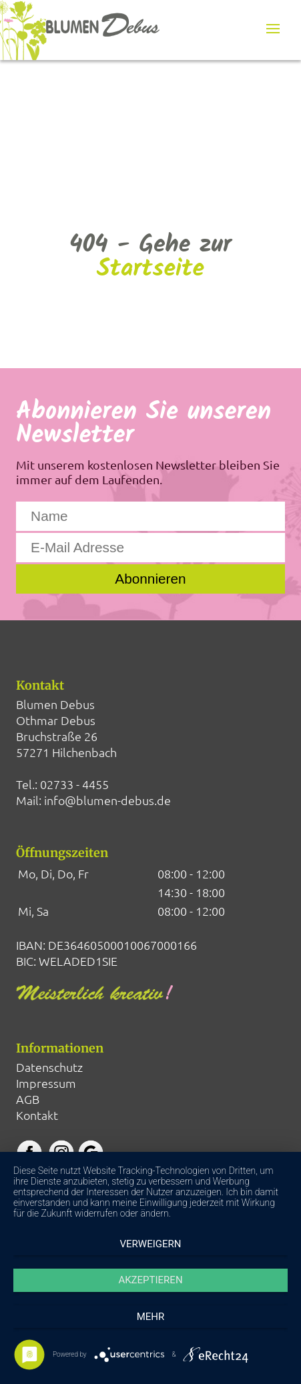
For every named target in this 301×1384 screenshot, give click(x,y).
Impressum (46, 1083)
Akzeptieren (150, 1280)
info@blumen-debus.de (107, 800)
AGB (27, 1099)
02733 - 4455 (74, 784)
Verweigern (151, 1244)
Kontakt (37, 1115)
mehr (151, 1317)
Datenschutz (49, 1067)
